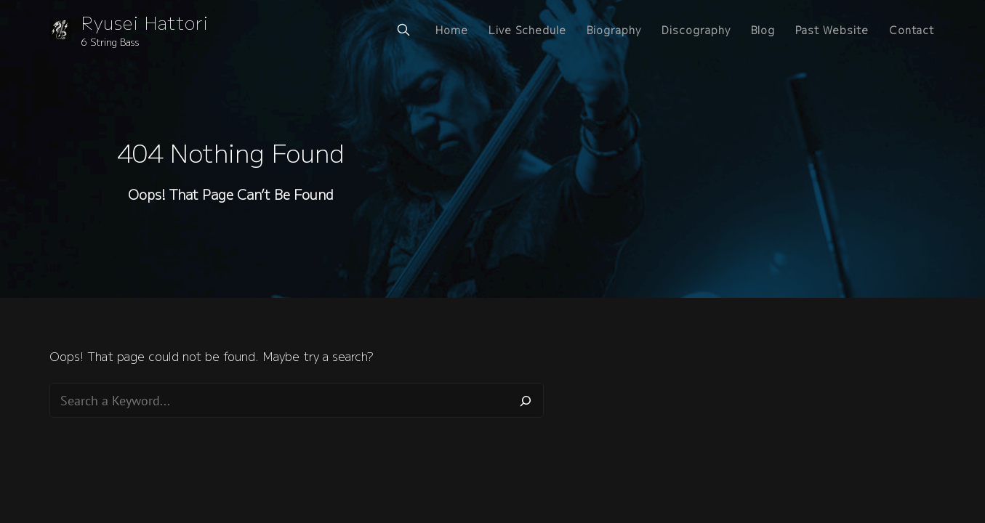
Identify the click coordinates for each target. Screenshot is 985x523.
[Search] (525, 400)
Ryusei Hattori (145, 22)
